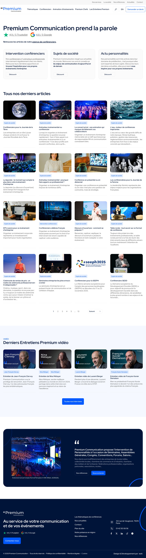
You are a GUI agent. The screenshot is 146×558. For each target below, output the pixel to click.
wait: (141, 553)
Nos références (119, 2)
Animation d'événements (63, 9)
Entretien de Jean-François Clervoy (18, 376)
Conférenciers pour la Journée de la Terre (18, 128)
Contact (140, 2)
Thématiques (32, 9)
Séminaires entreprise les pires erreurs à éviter (54, 281)
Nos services (96, 2)
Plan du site (79, 528)
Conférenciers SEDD (118, 280)
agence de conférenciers (44, 42)
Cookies (84, 554)
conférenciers (15, 59)
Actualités (130, 2)
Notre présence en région (85, 532)
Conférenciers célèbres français (52, 228)
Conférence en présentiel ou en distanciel (87, 181)
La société (107, 2)
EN (122, 9)
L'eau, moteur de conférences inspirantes (122, 128)
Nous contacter (98, 473)
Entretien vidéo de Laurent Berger (89, 376)
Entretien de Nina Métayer (50, 376)
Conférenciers (45, 9)
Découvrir (12, 74)
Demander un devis (135, 9)
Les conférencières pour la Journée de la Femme (126, 181)
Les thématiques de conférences (88, 517)
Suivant (95, 311)
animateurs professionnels (34, 59)
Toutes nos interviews (73, 401)
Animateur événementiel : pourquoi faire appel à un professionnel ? (53, 181)
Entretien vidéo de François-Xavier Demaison (124, 377)
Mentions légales (73, 553)
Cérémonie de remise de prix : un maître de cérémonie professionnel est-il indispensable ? (19, 282)
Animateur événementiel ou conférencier (50, 128)
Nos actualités (80, 521)
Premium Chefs (81, 9)
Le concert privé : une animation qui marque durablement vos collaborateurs (89, 129)
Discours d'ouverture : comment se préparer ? (89, 229)
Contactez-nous (12, 541)
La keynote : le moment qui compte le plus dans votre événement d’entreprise (18, 182)
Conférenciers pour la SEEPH (87, 280)
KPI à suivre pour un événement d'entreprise (16, 229)
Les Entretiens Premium (99, 9)
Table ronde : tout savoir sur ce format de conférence (126, 229)
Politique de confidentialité (56, 553)
